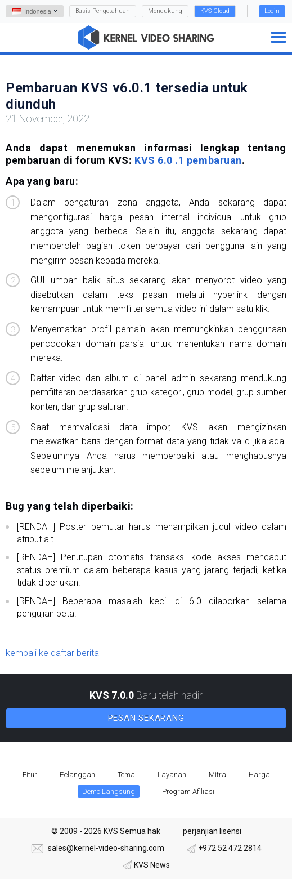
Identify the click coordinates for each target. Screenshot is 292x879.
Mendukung (165, 11)
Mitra (217, 774)
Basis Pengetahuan (102, 11)
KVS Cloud (215, 11)
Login (272, 11)
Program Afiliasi (188, 791)
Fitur (30, 774)
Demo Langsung (108, 791)
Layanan (172, 774)
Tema (126, 774)
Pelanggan (77, 774)
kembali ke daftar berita (52, 653)
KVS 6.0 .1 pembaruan (188, 160)
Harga (259, 774)
